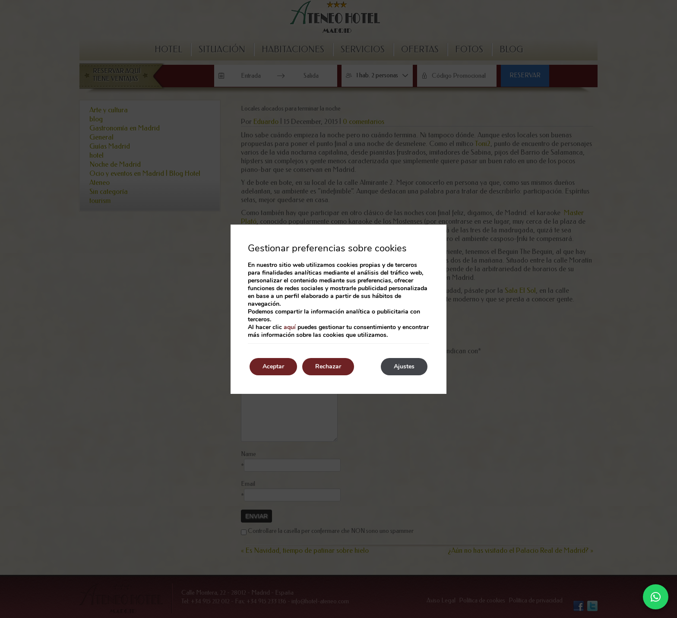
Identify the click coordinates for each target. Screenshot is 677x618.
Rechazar (328, 366)
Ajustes (404, 366)
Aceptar (273, 366)
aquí (290, 327)
